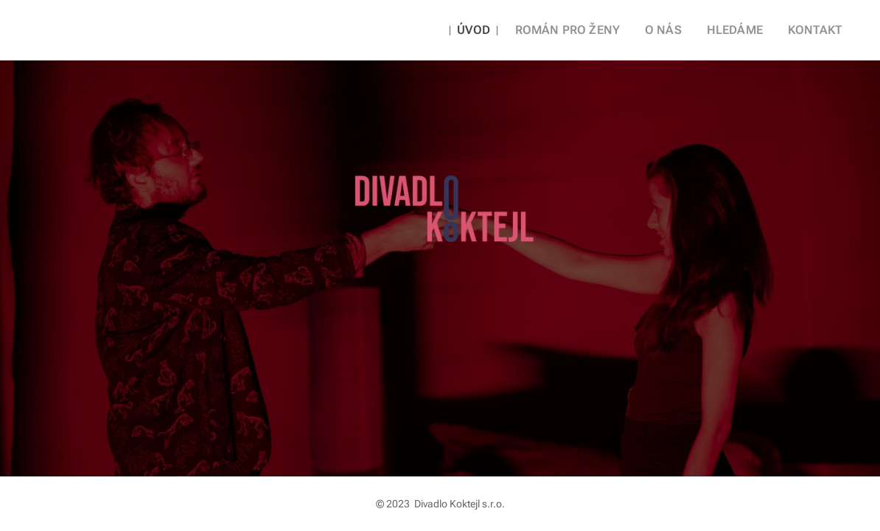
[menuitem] (496, 30)
